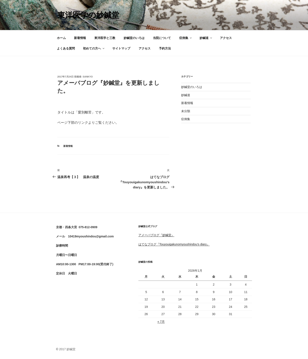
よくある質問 (66, 48)
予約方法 (165, 48)
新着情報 (80, 38)
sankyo (88, 76)
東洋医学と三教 (104, 38)
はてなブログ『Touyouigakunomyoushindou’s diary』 (174, 244)
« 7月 (160, 321)
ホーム (61, 38)
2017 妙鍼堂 (67, 349)
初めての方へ (94, 48)
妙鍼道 (206, 38)
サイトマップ (121, 48)
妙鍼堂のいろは (134, 38)
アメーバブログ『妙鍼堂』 (156, 235)
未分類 (185, 111)
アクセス (226, 38)
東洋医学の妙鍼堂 (88, 15)
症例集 (185, 38)
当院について (162, 38)
